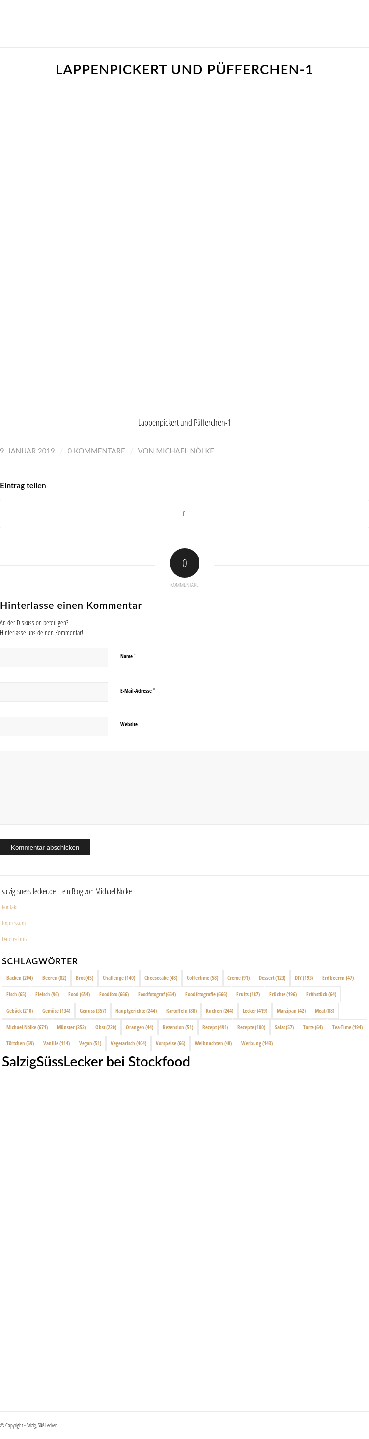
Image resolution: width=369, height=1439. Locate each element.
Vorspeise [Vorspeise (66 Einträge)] (170, 1043)
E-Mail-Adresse (137, 690)
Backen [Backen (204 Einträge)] (19, 977)
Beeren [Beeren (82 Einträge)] (54, 977)
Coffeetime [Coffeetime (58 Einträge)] (202, 977)
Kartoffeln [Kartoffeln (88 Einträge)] (181, 1010)
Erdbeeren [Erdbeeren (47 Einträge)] (338, 977)
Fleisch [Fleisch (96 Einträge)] (47, 994)
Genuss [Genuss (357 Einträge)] (93, 1010)
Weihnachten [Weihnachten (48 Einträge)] (213, 1043)
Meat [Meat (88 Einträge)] (324, 1010)
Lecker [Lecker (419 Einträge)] (255, 1010)
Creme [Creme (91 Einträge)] (238, 977)
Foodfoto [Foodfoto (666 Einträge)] (114, 994)
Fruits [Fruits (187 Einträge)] (248, 994)
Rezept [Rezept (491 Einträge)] (215, 1027)
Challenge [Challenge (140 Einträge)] (119, 977)
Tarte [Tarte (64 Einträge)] (313, 1027)
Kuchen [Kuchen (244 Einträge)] (219, 1010)
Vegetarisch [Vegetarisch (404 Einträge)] (128, 1043)
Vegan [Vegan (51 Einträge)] (90, 1043)
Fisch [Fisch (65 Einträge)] (16, 994)
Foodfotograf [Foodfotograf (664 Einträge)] (157, 994)
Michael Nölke (185, 450)
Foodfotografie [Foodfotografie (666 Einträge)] (206, 994)
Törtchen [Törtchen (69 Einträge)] (20, 1043)
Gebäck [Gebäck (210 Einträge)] (19, 1010)
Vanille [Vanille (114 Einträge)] (56, 1043)
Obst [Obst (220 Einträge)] (105, 1027)
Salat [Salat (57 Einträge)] (284, 1027)
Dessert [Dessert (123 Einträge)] (272, 977)
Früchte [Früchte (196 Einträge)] (283, 994)
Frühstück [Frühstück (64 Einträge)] (321, 994)
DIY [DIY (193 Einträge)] (304, 977)
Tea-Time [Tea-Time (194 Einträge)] (347, 1027)
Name (128, 655)
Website (129, 724)
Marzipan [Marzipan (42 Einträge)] (291, 1010)
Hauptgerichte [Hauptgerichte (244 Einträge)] (136, 1010)
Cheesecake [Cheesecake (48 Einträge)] (160, 977)
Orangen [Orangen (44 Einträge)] (139, 1027)
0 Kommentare (96, 450)
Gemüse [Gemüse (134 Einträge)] (56, 1010)
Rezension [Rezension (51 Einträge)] (178, 1027)
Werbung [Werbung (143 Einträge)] (257, 1043)
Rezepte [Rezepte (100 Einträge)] (251, 1027)
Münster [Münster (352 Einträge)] (71, 1027)
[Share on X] (184, 514)
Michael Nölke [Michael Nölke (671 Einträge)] (27, 1027)
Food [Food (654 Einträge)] (79, 994)
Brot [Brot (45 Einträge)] (84, 977)
